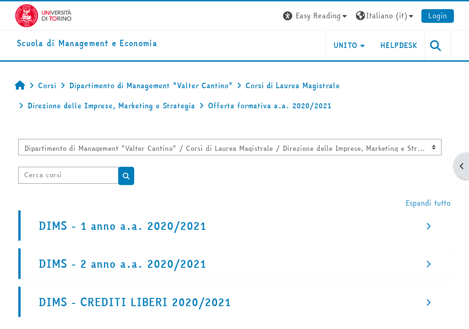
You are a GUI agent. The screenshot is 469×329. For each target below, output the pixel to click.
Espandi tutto (428, 202)
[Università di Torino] (43, 14)
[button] (316, 16)
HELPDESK (398, 45)
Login (437, 15)
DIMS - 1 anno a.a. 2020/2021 (122, 226)
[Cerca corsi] (68, 175)
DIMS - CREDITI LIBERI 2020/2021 (134, 302)
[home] (86, 43)
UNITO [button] (345, 45)
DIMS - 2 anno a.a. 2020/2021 (122, 263)
